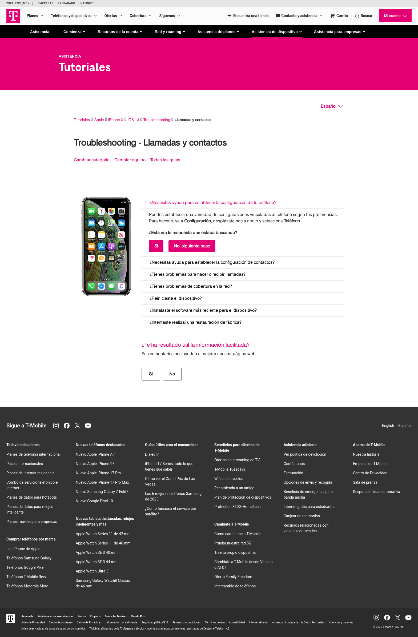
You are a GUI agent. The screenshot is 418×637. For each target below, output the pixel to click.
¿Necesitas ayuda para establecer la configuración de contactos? (212, 262)
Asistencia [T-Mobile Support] (70, 56)
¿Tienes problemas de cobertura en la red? (191, 286)
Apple (99, 119)
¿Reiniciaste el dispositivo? (176, 298)
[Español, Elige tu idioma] (331, 106)
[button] (74, 31)
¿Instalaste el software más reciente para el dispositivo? (203, 310)
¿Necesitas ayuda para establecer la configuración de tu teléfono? (213, 202)
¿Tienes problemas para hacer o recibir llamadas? (198, 274)
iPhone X (115, 119)
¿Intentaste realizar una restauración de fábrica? (196, 322)
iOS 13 (133, 119)
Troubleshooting (156, 119)
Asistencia (39, 32)
